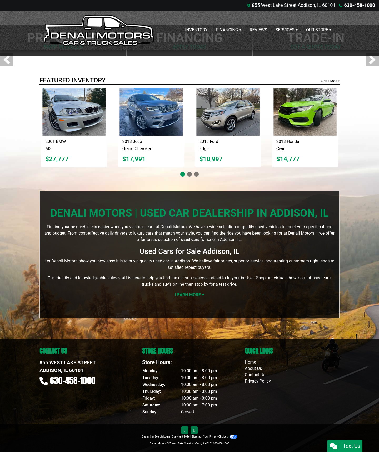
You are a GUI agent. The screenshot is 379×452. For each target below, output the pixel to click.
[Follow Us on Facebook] (184, 430)
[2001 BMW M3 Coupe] (74, 112)
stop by (201, 284)
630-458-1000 (359, 5)
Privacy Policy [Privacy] (258, 381)
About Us (253, 368)
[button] (6, 59)
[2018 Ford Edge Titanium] (228, 112)
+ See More (330, 81)
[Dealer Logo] (98, 30)
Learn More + (189, 294)
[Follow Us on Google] (194, 430)
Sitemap (196, 436)
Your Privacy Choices (220, 436)
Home (250, 362)
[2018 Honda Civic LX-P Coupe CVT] (305, 112)
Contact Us (255, 374)
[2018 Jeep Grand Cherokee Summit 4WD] (151, 112)
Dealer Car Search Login (156, 436)
